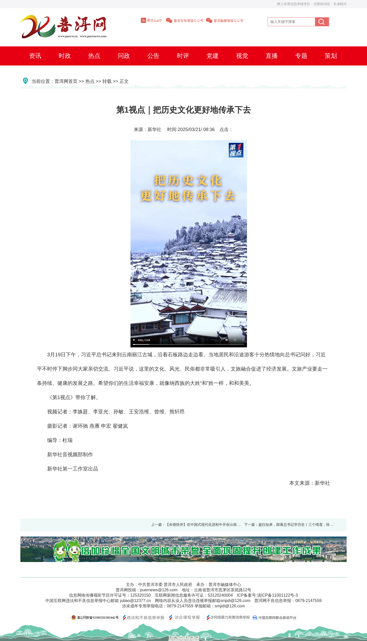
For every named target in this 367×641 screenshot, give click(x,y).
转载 (107, 81)
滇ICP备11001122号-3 (277, 595)
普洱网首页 (66, 81)
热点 (90, 81)
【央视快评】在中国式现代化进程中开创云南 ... (203, 524)
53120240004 (220, 595)
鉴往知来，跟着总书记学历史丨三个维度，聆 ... (296, 524)
